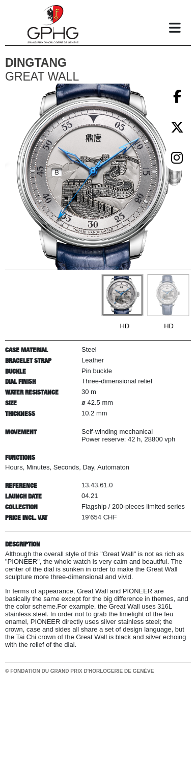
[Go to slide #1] (122, 295)
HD (124, 326)
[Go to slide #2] (168, 295)
